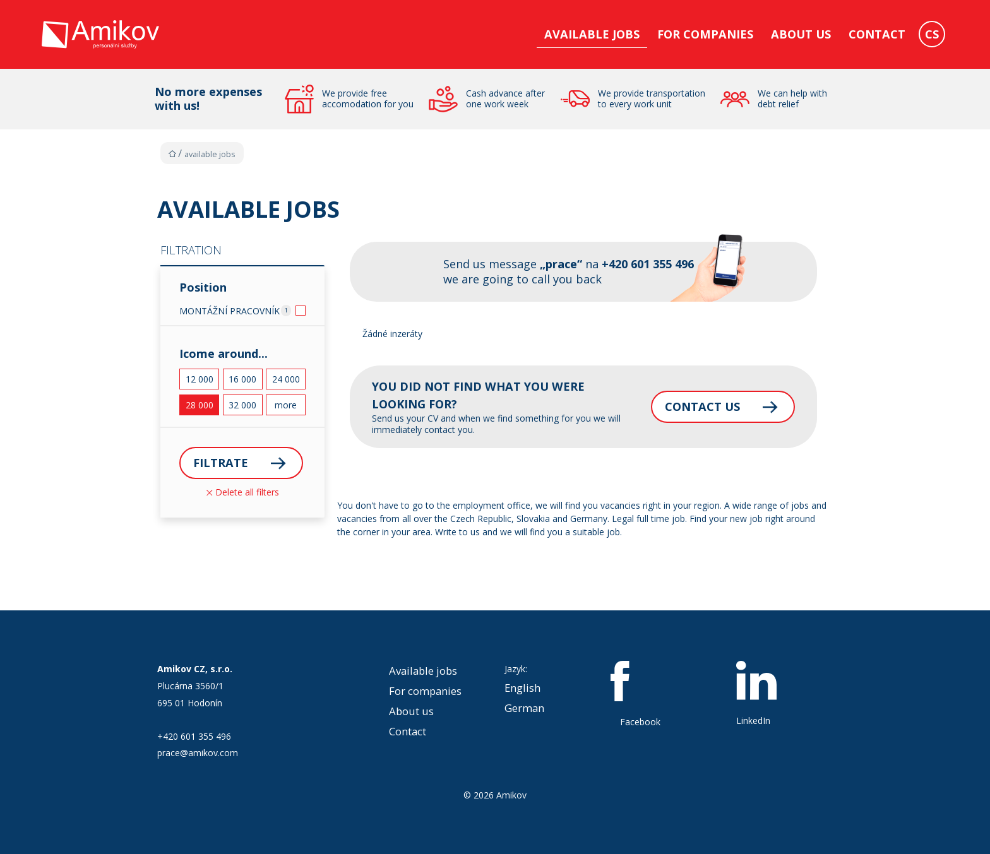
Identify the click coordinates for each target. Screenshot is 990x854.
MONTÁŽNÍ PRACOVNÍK (229, 311)
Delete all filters (242, 492)
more (286, 405)
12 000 (199, 379)
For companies (705, 34)
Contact (877, 34)
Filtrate (220, 462)
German (524, 708)
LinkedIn (756, 693)
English (522, 687)
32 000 (242, 405)
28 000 (199, 405)
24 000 (286, 379)
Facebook (640, 694)
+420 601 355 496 (194, 736)
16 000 (242, 379)
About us (801, 34)
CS (932, 34)
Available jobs (592, 34)
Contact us (702, 406)
